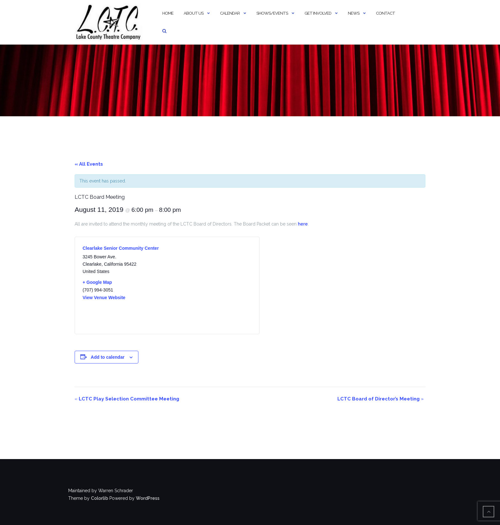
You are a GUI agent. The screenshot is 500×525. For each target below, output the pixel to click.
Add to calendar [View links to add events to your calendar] (108, 357)
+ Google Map (97, 282)
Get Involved (318, 13)
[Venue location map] (209, 285)
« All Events (89, 164)
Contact (385, 13)
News (353, 13)
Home (167, 13)
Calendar (230, 13)
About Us (193, 13)
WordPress (147, 498)
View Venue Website (104, 297)
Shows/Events (272, 13)
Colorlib (99, 498)
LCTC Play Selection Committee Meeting (127, 399)
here (303, 224)
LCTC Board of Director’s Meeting (380, 399)
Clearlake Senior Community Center (121, 248)
